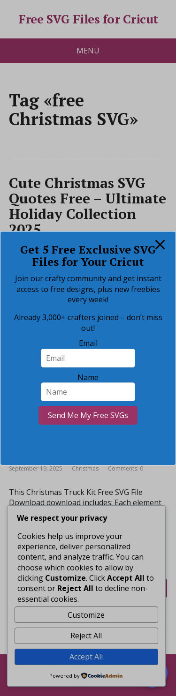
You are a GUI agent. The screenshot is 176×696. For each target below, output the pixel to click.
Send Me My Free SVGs (88, 415)
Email (88, 343)
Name (88, 377)
